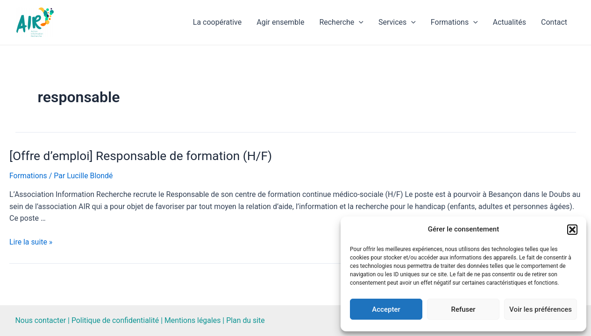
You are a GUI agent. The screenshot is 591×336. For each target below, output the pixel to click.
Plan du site (247, 320)
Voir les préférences (540, 309)
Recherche (341, 22)
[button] (572, 229)
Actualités (509, 22)
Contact (554, 22)
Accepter (386, 309)
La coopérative (217, 22)
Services (397, 22)
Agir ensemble (280, 22)
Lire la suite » (31, 242)
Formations (454, 22)
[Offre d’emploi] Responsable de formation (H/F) (139, 156)
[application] (358, 22)
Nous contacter (40, 320)
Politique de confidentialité (116, 320)
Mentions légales (193, 320)
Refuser (463, 309)
